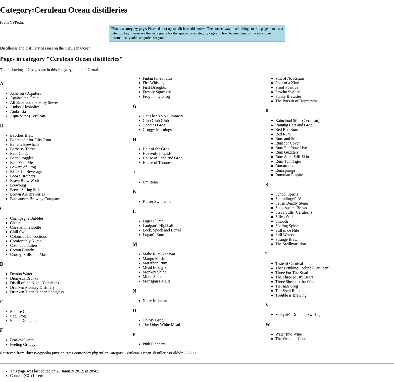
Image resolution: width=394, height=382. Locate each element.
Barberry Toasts (22, 149)
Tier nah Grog (286, 286)
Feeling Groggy (22, 344)
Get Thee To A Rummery (163, 116)
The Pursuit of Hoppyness (296, 101)
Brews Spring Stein (25, 189)
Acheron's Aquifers (25, 93)
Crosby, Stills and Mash (29, 254)
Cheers (15, 223)
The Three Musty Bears (294, 277)
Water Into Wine (288, 334)
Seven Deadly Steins (292, 203)
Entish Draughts (23, 320)
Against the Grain (24, 98)
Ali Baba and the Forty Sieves (34, 102)
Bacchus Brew (21, 135)
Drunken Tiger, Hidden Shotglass (37, 292)
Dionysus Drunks (24, 278)
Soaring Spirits (287, 226)
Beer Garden (20, 153)
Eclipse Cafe (20, 311)
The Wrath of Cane (290, 339)
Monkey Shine (154, 272)
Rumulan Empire (289, 175)
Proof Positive (286, 87)
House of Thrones (157, 162)
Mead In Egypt (155, 267)
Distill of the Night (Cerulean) (34, 283)
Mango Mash (153, 258)
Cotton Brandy (22, 250)
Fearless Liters (22, 340)
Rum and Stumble (290, 138)
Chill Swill (19, 232)
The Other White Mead (161, 324)
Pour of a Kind (287, 83)
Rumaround (284, 166)
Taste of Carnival (289, 263)
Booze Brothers (22, 176)
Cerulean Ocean (78, 48)
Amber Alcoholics (24, 107)
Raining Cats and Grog (293, 125)
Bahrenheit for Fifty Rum (30, 140)
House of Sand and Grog (162, 158)
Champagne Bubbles (26, 218)
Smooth (281, 221)
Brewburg (18, 185)
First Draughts (154, 87)
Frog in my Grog (156, 96)
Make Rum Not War (159, 254)
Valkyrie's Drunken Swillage (298, 314)
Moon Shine (153, 276)
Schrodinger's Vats (290, 199)
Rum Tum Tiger (288, 161)
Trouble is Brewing (291, 295)
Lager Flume (153, 221)
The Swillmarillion (290, 244)
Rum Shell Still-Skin (292, 157)
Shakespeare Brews (291, 208)
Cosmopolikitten (23, 245)
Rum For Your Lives (292, 148)
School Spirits (286, 194)
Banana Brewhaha (24, 144)
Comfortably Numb (26, 241)
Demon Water (21, 274)
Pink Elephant (154, 344)
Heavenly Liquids (157, 153)
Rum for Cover (287, 143)
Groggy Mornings (157, 129)
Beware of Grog (23, 167)
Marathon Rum (155, 263)
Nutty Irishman (155, 301)
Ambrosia (18, 111)
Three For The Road (291, 272)
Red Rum (283, 134)
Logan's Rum (153, 234)
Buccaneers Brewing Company (35, 199)
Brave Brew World (25, 180)
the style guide (156, 33)
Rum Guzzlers (287, 152)
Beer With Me (21, 162)
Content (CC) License (27, 375)
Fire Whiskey (153, 83)
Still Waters (284, 235)
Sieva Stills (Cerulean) (293, 212)
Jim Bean (150, 182)
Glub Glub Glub (156, 120)
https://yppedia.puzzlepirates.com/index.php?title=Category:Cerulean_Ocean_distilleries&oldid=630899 (111, 353)
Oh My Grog (153, 320)
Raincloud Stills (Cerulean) (297, 120)
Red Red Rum (286, 129)
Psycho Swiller (287, 92)
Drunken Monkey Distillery (32, 287)
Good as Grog (154, 125)
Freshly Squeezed (157, 92)
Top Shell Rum (287, 291)
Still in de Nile (287, 230)
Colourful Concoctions (28, 236)
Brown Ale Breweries (27, 194)
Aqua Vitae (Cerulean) (28, 116)
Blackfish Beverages (26, 171)
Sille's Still (284, 217)
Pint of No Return (289, 78)
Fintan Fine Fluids (157, 78)
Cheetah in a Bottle (25, 227)
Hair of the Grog (156, 149)
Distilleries (9, 48)
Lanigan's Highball (158, 225)
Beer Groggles (21, 158)
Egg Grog (18, 316)
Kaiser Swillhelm (157, 201)
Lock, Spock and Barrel (162, 230)
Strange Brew (286, 239)
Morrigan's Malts (156, 281)
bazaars (47, 48)
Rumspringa (285, 170)
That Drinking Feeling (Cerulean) (302, 268)
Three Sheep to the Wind (295, 281)
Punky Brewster (288, 96)
